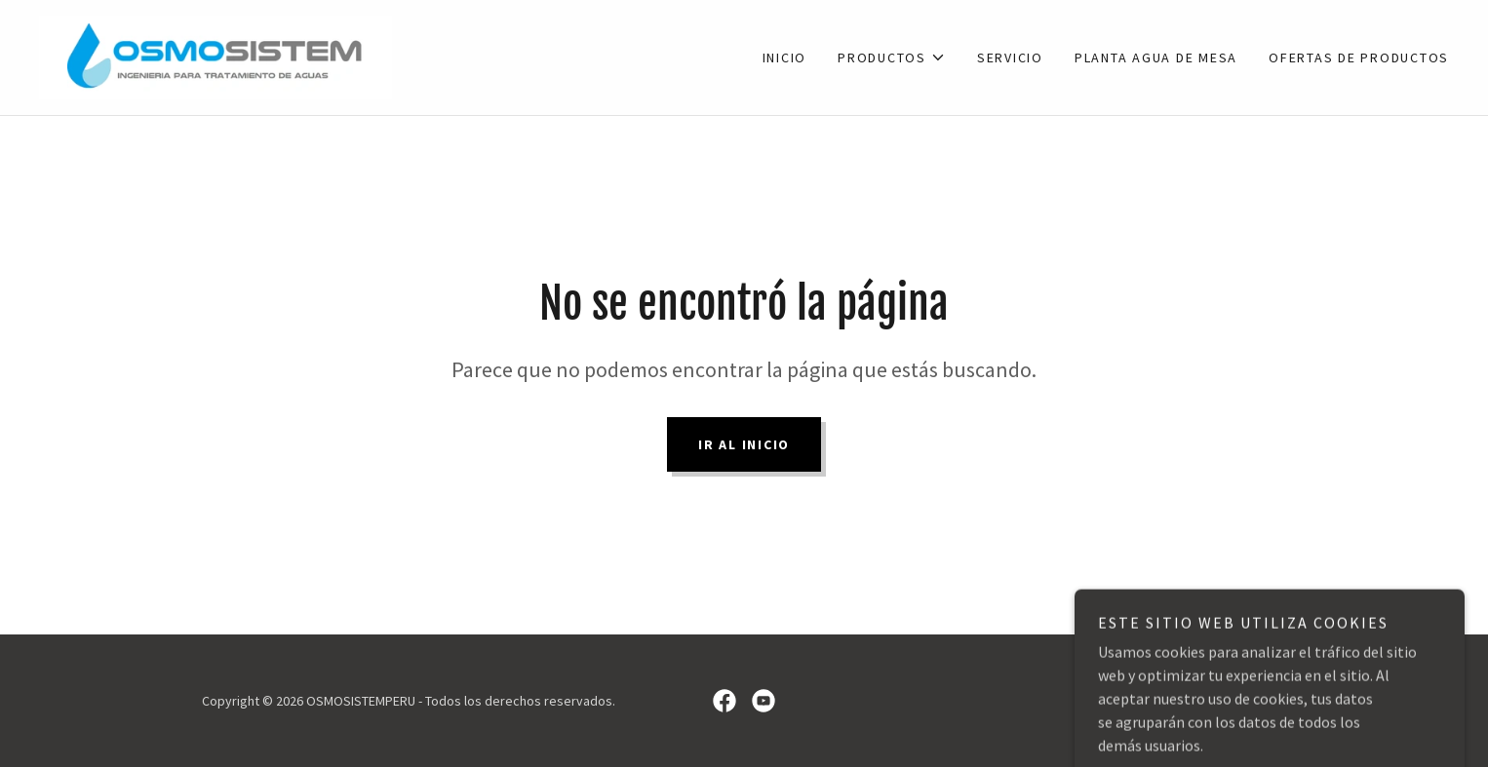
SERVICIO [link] (1010, 57)
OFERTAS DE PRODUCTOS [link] (1359, 57)
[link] (215, 55)
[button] (892, 57)
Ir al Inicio (744, 444)
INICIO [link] (785, 57)
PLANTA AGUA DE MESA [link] (1156, 57)
